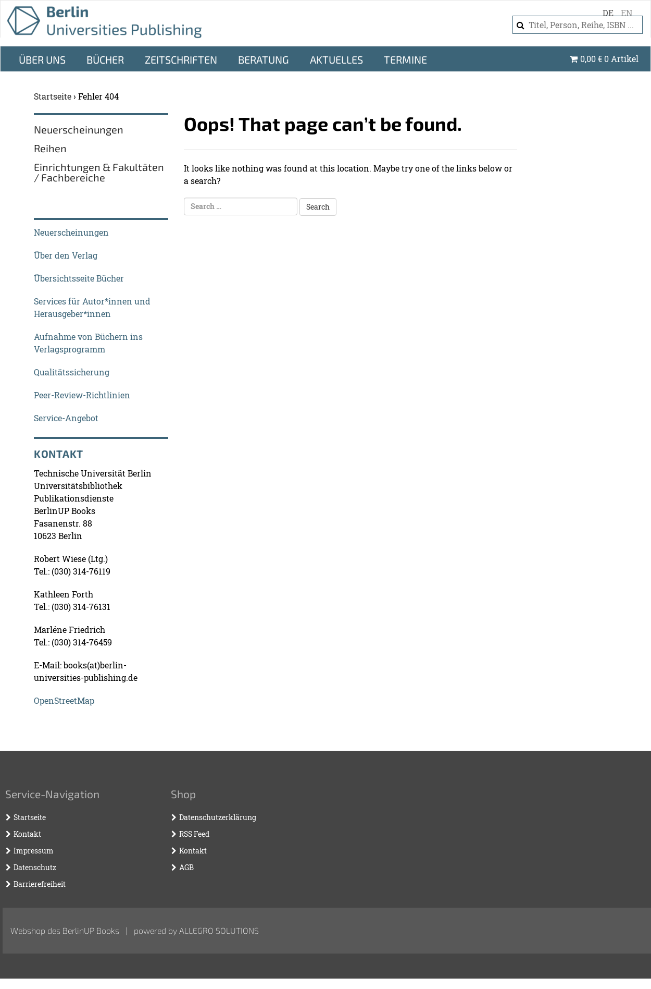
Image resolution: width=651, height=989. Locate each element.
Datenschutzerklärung (217, 828)
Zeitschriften (181, 70)
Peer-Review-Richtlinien (82, 405)
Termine (405, 70)
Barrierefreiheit (40, 894)
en (626, 12)
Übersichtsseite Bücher (79, 288)
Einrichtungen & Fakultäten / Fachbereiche (99, 182)
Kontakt (27, 844)
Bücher (105, 70)
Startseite (52, 106)
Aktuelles (336, 70)
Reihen (50, 158)
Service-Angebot (66, 428)
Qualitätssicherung (71, 382)
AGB (186, 878)
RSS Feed (194, 844)
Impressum (34, 861)
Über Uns (42, 70)
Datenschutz (35, 878)
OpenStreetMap (64, 710)
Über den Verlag (65, 265)
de (608, 12)
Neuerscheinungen (78, 139)
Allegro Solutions (219, 941)
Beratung (263, 70)
